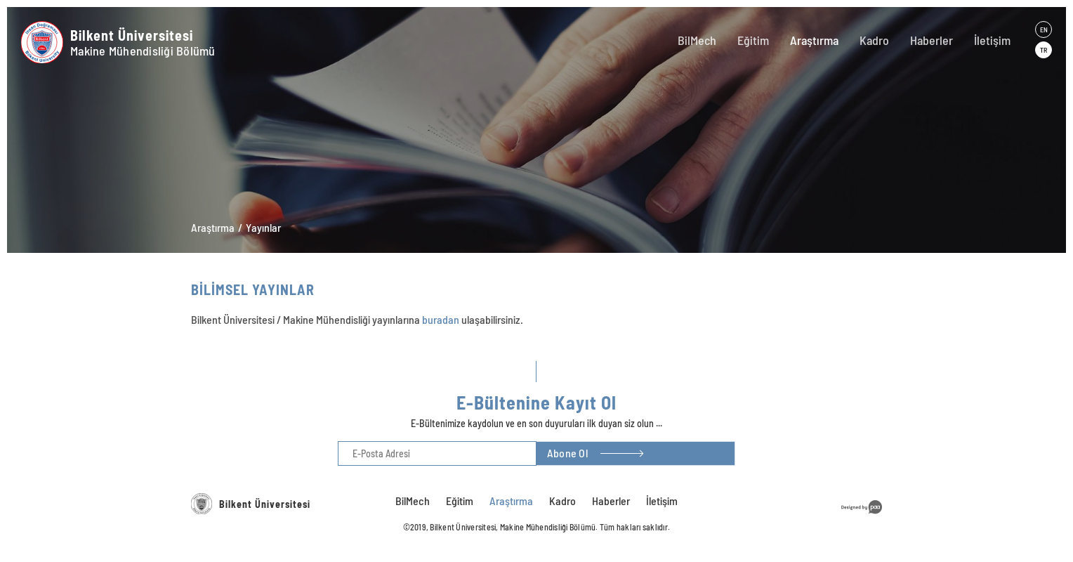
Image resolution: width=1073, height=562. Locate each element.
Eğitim (753, 40)
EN (1044, 29)
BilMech (697, 40)
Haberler (931, 40)
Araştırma (814, 40)
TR (1043, 50)
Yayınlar (263, 227)
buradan (440, 319)
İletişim (992, 40)
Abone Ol (567, 452)
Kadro (874, 40)
